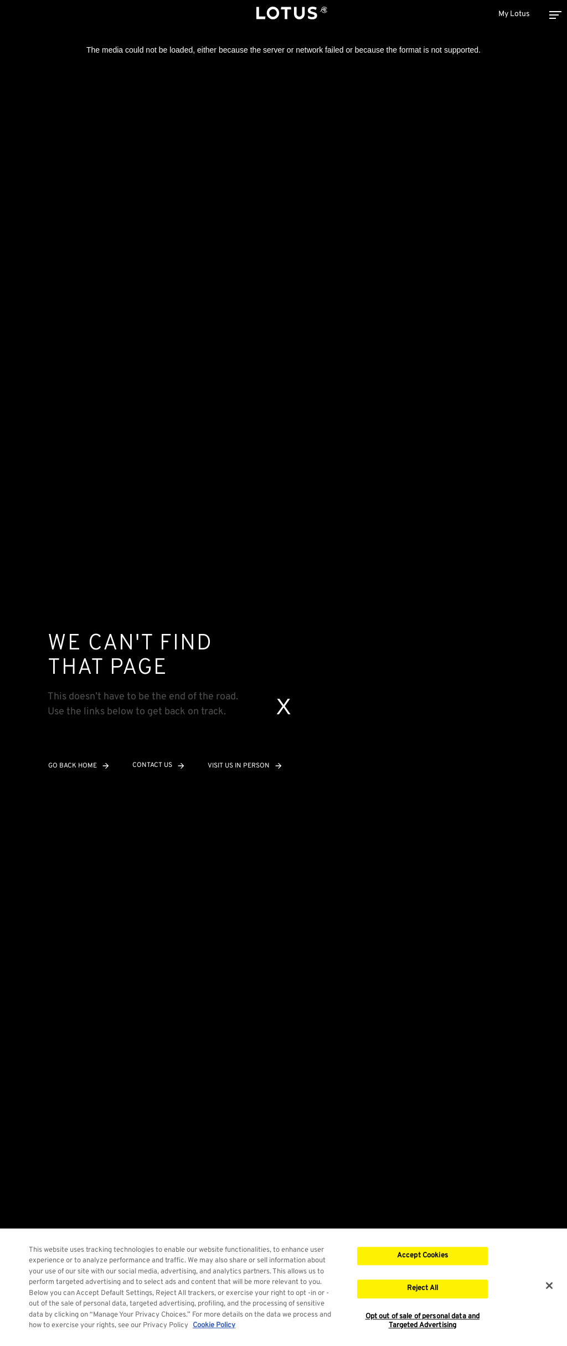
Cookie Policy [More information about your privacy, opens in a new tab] (214, 1327)
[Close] (549, 1287)
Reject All (422, 1290)
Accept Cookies (422, 1256)
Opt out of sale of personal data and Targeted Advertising (422, 1323)
